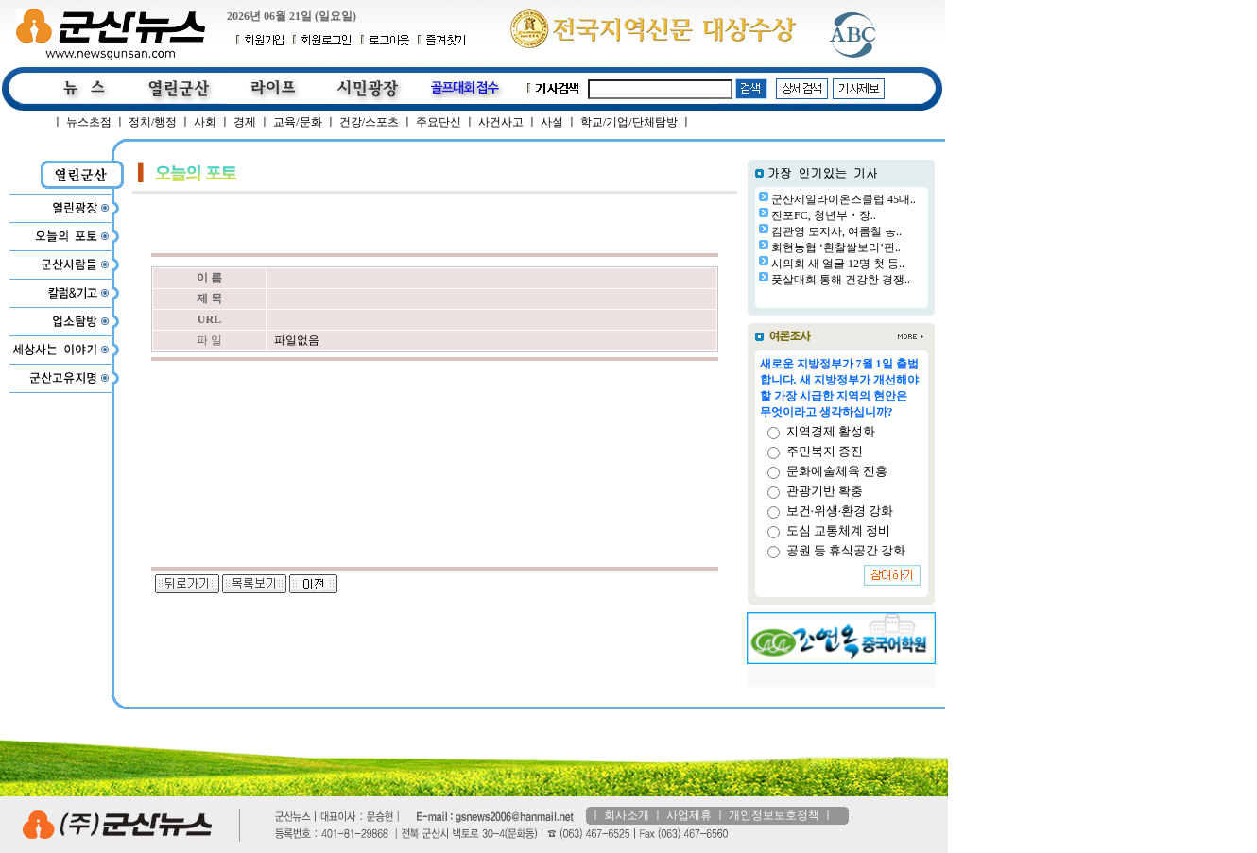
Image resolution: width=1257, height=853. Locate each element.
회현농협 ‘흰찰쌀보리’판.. (836, 247)
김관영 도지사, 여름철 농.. (836, 231)
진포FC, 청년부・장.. (823, 215)
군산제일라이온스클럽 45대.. (843, 199)
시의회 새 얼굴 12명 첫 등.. (837, 263)
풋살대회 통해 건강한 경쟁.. (840, 279)
